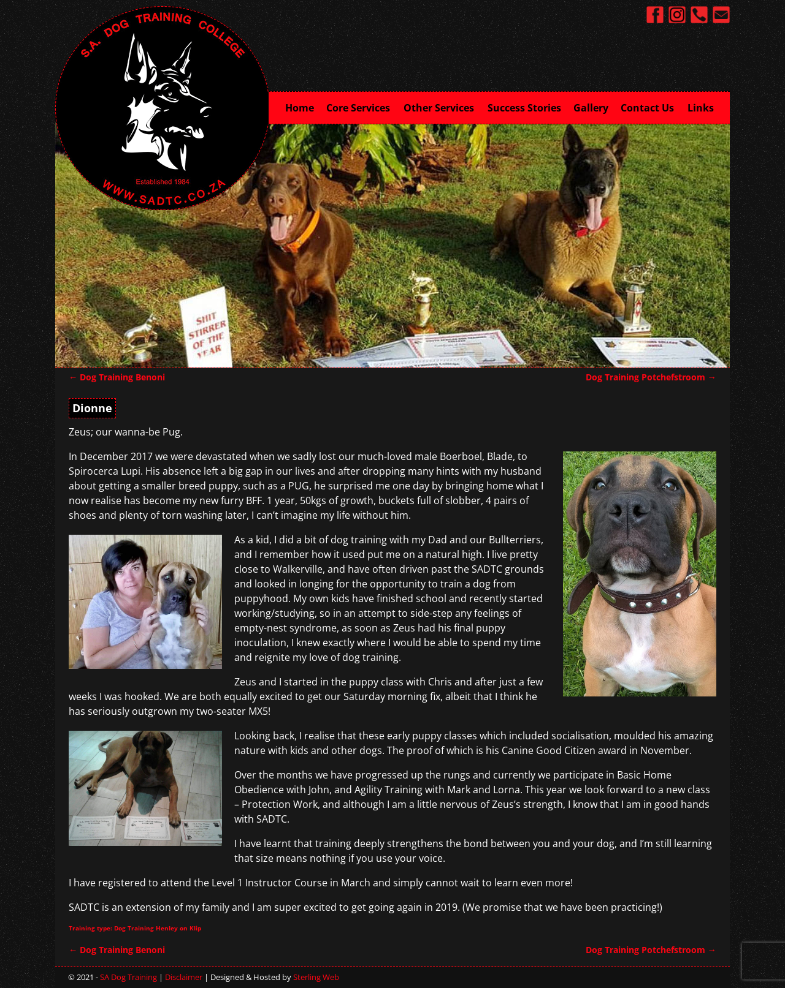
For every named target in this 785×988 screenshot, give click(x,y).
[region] (392, 245)
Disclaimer (183, 976)
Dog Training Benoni (117, 377)
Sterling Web (316, 976)
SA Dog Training (128, 976)
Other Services (442, 106)
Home (299, 108)
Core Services (361, 106)
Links (700, 108)
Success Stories (524, 108)
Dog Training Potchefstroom (651, 377)
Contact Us (651, 106)
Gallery (590, 108)
